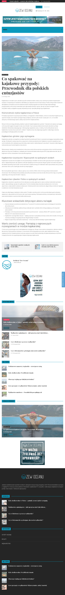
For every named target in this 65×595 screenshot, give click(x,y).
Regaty (4, 539)
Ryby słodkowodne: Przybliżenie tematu (20, 373)
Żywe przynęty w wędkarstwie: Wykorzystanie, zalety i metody (27, 386)
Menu (5, 29)
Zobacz (6, 328)
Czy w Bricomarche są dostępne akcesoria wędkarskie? (28, 351)
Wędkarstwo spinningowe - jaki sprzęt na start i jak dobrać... (29, 333)
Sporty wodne (5, 74)
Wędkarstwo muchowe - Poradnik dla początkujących (25, 392)
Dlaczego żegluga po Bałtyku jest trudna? (21, 379)
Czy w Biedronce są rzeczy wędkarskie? (23, 342)
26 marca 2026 (8, 324)
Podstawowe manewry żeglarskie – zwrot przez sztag (25, 366)
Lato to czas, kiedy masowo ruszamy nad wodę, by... (50, 245)
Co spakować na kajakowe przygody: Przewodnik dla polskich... (24, 429)
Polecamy (4, 1)
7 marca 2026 (15, 335)
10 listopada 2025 (16, 353)
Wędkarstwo (6, 319)
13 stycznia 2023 (46, 1)
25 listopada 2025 (16, 344)
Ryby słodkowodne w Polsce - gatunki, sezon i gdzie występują (23, 322)
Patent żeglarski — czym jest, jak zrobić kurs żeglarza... (25, 1)
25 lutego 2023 (6, 96)
